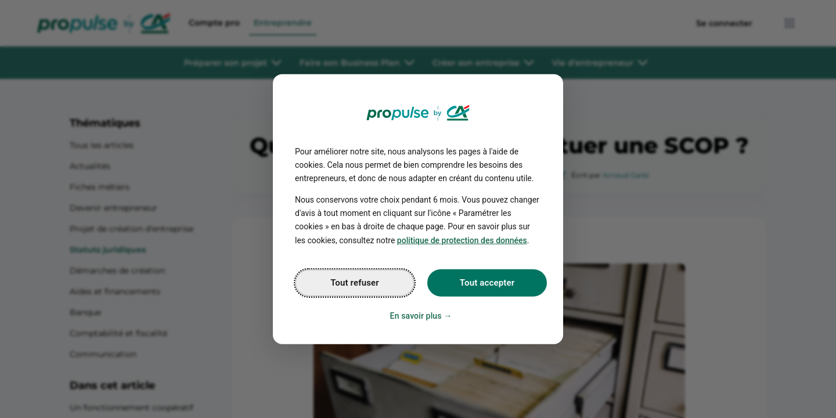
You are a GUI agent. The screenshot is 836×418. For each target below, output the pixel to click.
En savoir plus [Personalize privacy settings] (416, 315)
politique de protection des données (462, 239)
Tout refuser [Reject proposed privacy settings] (354, 282)
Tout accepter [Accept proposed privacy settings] (487, 282)
